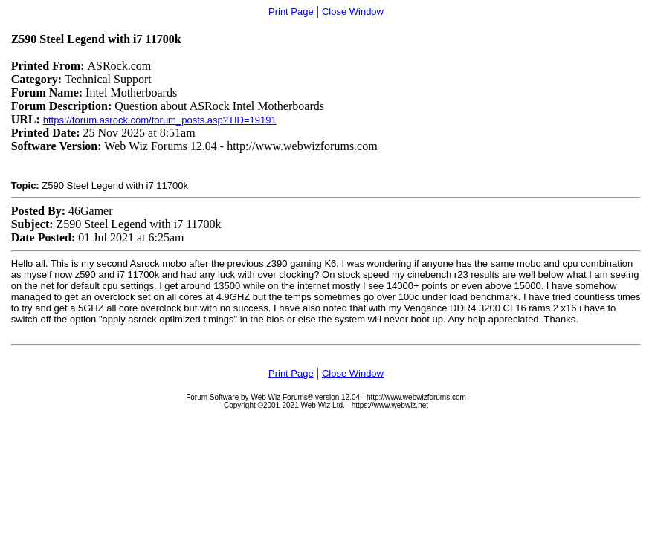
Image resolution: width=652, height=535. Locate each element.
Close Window (353, 11)
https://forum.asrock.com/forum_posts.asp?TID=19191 (160, 120)
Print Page (291, 11)
